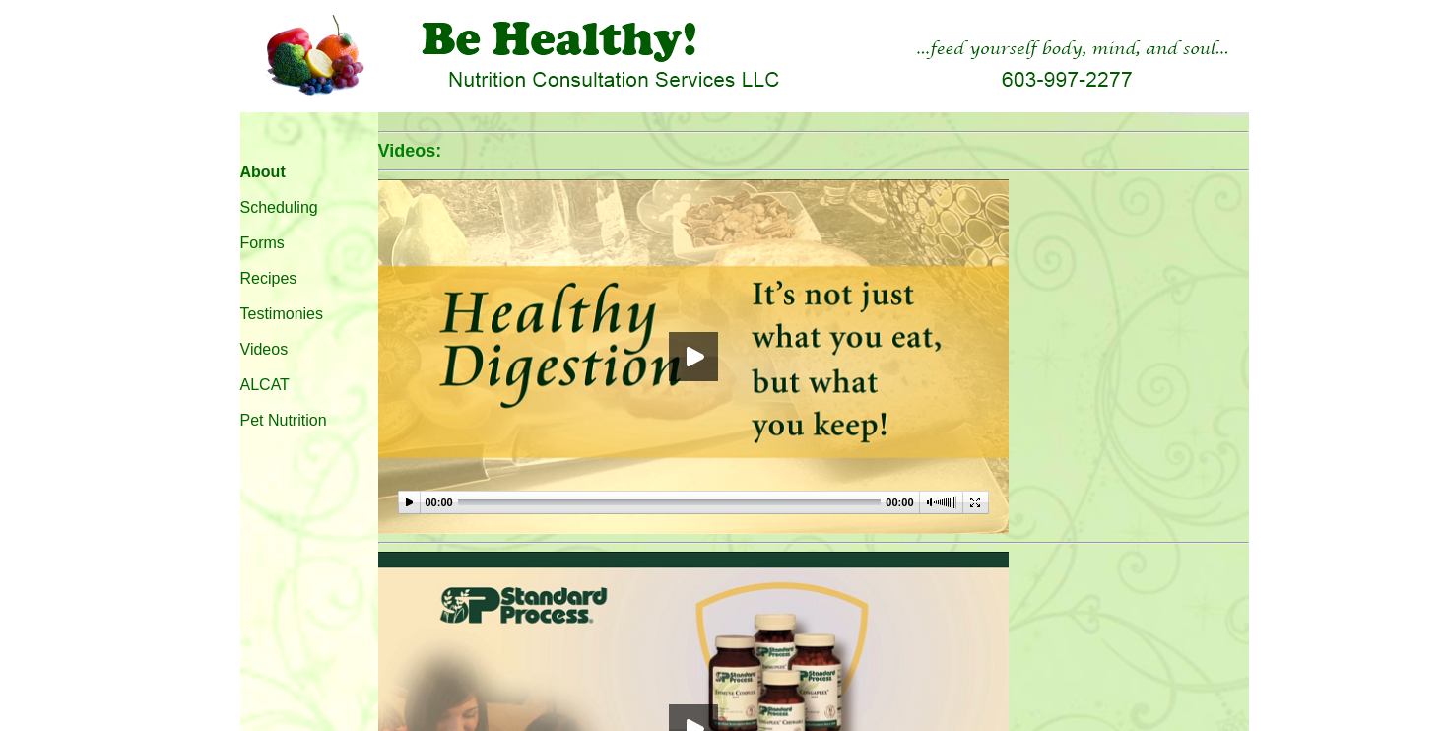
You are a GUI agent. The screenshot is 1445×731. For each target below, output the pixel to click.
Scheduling (279, 207)
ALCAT (265, 384)
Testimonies (281, 313)
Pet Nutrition (283, 420)
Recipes (268, 278)
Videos (264, 349)
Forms (262, 242)
